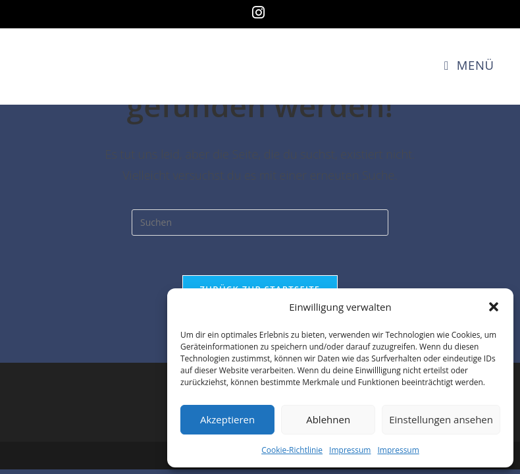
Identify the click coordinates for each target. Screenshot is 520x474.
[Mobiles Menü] (469, 65)
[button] (493, 306)
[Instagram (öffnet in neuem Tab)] (260, 12)
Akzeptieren (227, 419)
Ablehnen (328, 419)
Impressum (350, 450)
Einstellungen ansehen (441, 419)
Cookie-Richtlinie (292, 450)
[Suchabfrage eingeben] (260, 222)
